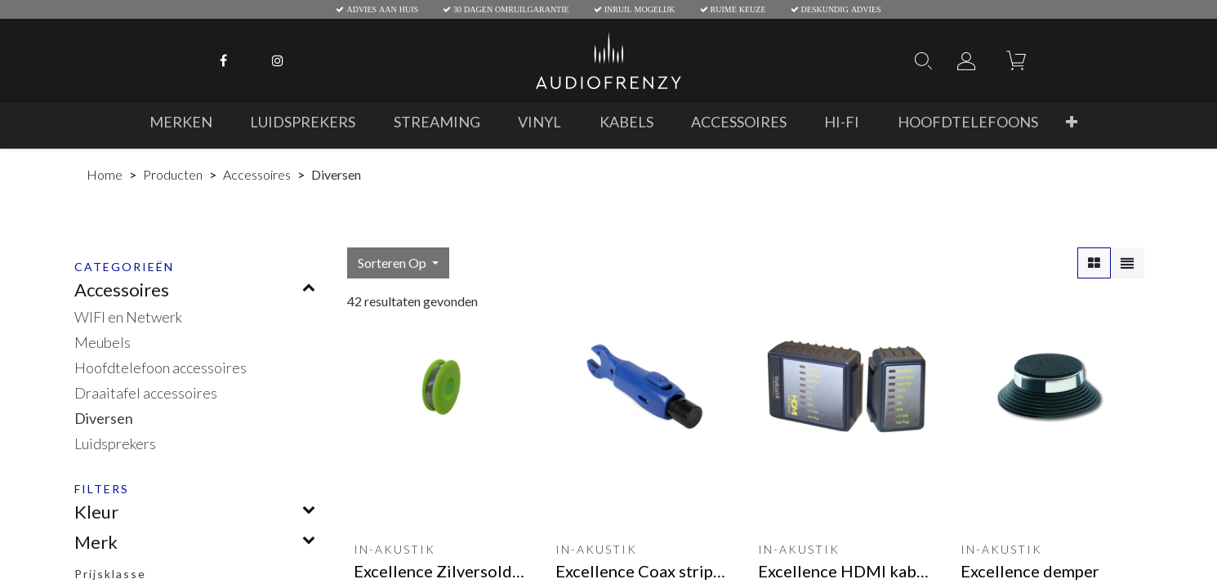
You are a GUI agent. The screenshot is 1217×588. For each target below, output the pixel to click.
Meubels (102, 342)
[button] (1071, 122)
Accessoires (257, 174)
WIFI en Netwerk (128, 317)
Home (105, 174)
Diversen (103, 418)
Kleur (96, 512)
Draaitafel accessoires (145, 393)
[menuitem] (181, 122)
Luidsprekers (115, 443)
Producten (173, 174)
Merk (96, 542)
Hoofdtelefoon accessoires (160, 367)
